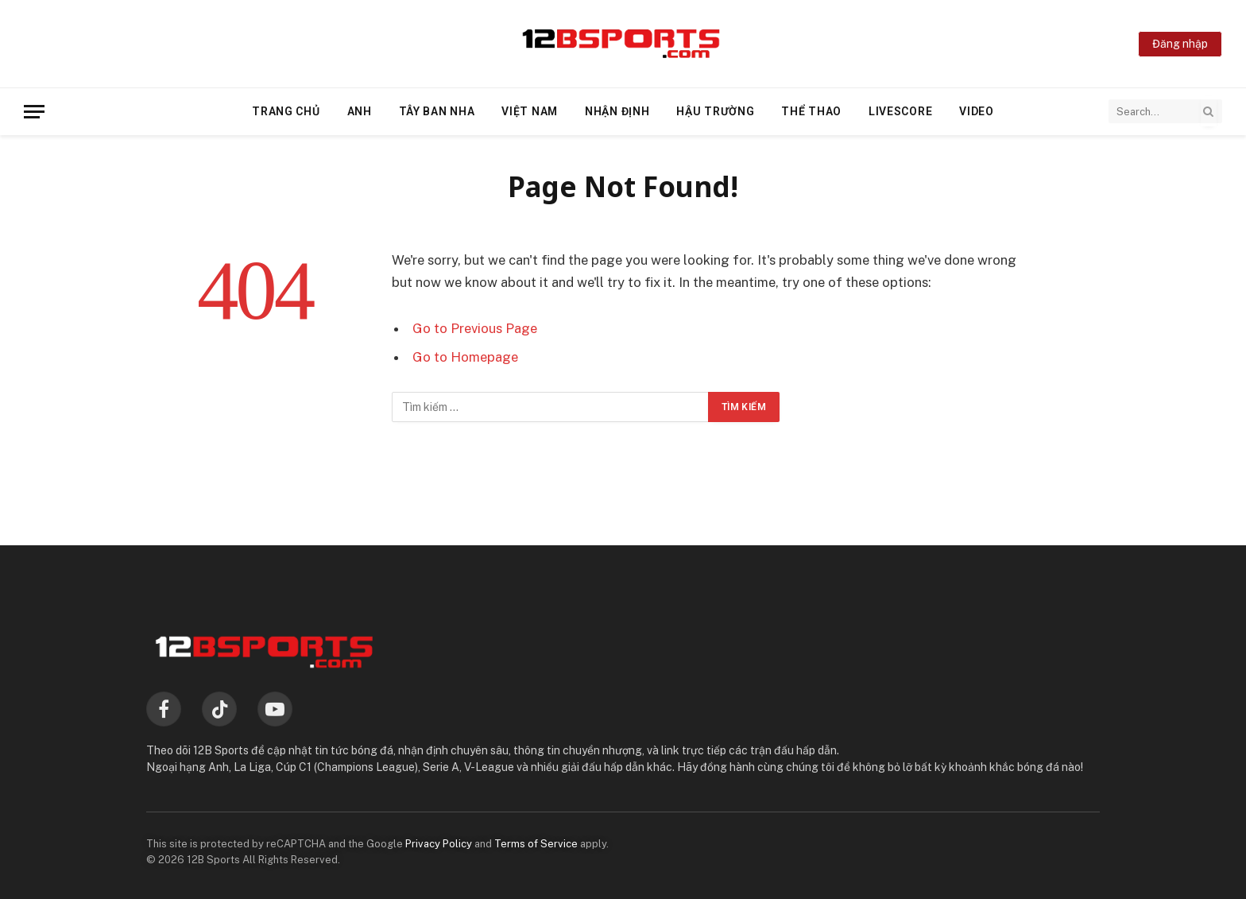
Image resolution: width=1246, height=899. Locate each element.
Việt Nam (529, 111)
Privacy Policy (438, 844)
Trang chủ (285, 111)
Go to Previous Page (474, 328)
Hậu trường (715, 111)
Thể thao (811, 111)
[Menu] (34, 112)
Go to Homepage (465, 357)
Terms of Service (536, 844)
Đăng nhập (1180, 43)
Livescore (900, 111)
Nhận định (617, 111)
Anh (359, 111)
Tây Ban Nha (437, 111)
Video (976, 111)
